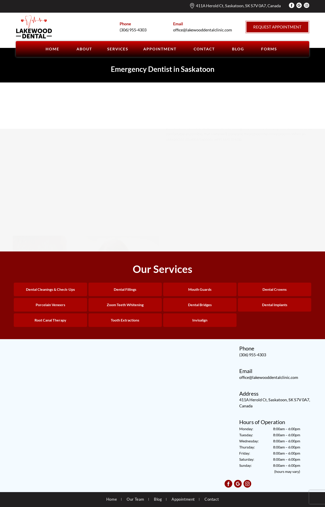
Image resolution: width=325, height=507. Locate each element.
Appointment (183, 499)
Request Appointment (277, 26)
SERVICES (117, 49)
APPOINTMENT (159, 49)
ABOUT (84, 49)
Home (52, 49)
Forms (269, 49)
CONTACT (204, 49)
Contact (211, 499)
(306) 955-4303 (252, 354)
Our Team (135, 499)
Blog (158, 499)
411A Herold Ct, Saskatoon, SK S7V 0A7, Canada (238, 5)
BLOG (238, 49)
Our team (270, 108)
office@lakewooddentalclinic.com (268, 377)
